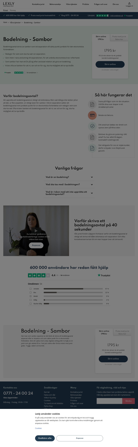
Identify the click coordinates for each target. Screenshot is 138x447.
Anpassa (79, 438)
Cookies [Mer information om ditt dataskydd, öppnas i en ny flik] (38, 428)
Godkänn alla (45, 438)
